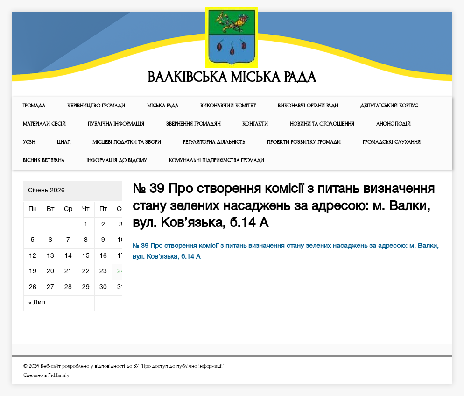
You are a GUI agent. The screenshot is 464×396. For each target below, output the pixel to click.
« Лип (36, 303)
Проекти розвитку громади (304, 142)
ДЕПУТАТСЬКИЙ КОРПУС (389, 106)
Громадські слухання (392, 142)
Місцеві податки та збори (126, 142)
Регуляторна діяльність (214, 142)
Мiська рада (162, 106)
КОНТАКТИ (255, 124)
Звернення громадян (193, 124)
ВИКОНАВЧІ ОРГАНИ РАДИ (308, 106)
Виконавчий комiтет (228, 106)
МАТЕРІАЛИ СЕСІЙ (44, 124)
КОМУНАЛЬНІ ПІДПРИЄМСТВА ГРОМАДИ (216, 160)
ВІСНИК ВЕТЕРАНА (43, 160)
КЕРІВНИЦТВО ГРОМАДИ (96, 106)
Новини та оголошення (322, 124)
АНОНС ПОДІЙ (393, 124)
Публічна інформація (116, 124)
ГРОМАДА (33, 106)
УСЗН (29, 142)
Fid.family (59, 375)
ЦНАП (63, 142)
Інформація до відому (116, 160)
